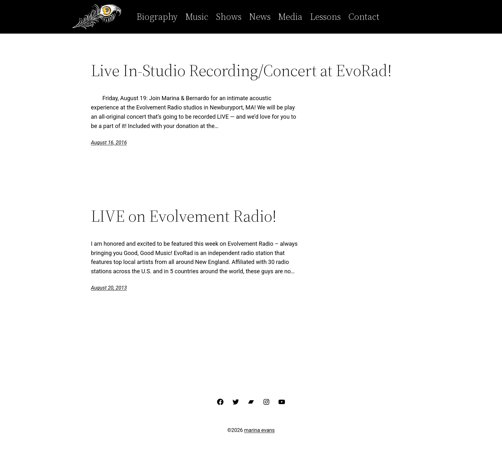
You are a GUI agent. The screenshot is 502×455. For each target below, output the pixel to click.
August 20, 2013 (109, 288)
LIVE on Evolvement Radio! (184, 216)
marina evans (259, 430)
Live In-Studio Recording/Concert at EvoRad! (241, 70)
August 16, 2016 (109, 143)
